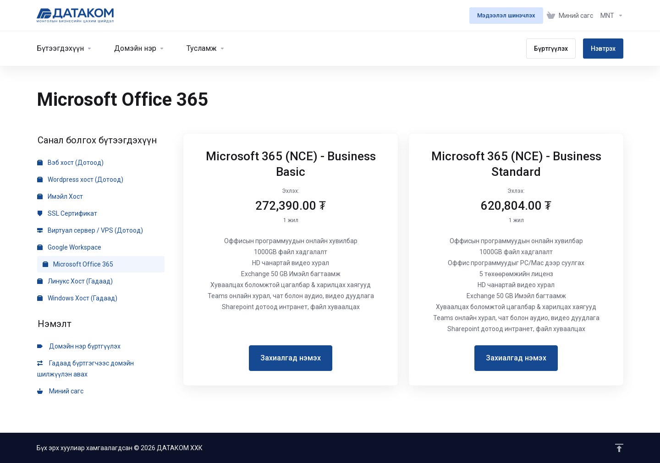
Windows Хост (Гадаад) (77, 298)
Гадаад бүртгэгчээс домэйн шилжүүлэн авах (85, 369)
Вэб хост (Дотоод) (70, 162)
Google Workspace (69, 247)
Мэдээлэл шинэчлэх (506, 15)
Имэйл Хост (60, 196)
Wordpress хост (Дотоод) (80, 179)
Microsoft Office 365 (78, 264)
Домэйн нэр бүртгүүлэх (79, 346)
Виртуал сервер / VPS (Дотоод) (90, 230)
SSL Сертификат (67, 213)
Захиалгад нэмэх (290, 358)
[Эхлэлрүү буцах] (619, 448)
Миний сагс (60, 391)
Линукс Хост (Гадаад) (75, 281)
